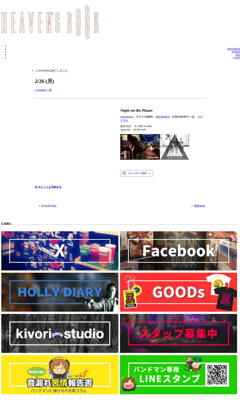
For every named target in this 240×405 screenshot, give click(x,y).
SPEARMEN (163, 116)
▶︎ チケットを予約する (48, 187)
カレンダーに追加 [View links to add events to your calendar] (137, 173)
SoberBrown (126, 116)
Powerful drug (48, 205)
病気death (199, 205)
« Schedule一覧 (43, 90)
